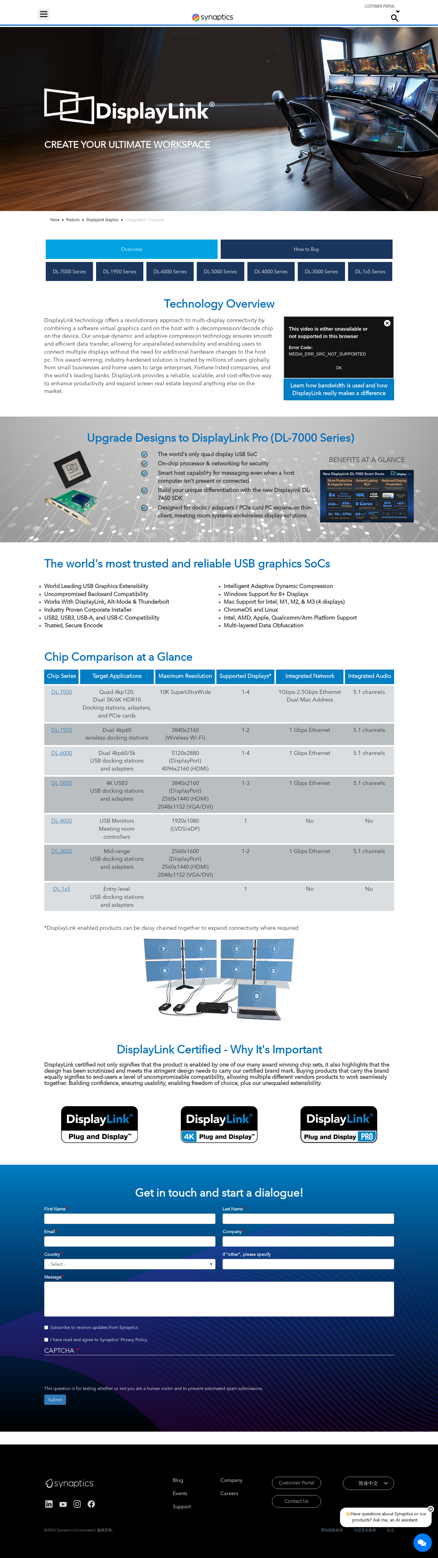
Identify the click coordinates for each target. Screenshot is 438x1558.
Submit (55, 1399)
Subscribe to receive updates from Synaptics (91, 1327)
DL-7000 (61, 691)
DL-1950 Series (119, 271)
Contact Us (288, 1502)
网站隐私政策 (332, 1530)
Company (371, 18)
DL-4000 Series (271, 271)
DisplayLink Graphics (103, 219)
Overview (131, 249)
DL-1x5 (61, 888)
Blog (169, 1480)
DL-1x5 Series (370, 271)
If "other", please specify (247, 1254)
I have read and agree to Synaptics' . (96, 1339)
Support (318, 18)
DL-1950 (61, 729)
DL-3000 (61, 851)
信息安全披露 (365, 1530)
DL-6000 (61, 752)
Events (171, 1493)
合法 (390, 1530)
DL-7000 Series (69, 271)
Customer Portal (288, 1483)
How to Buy (306, 249)
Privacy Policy (134, 1339)
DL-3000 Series (321, 271)
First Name (54, 1209)
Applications (84, 18)
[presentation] (91, 1373)
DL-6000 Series (170, 271)
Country (52, 1254)
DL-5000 (61, 783)
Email (49, 1231)
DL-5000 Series (220, 271)
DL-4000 (61, 820)
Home (55, 219)
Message (52, 1277)
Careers (346, 18)
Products (51, 18)
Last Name (233, 1209)
